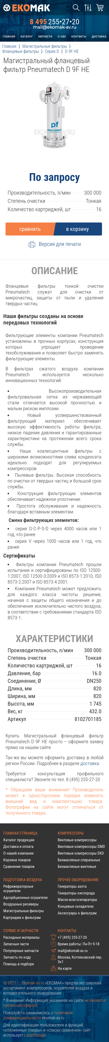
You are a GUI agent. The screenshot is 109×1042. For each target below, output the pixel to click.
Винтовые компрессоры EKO (81, 853)
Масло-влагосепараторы (77, 899)
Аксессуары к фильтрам (77, 913)
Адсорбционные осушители (25, 897)
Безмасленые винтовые (77, 866)
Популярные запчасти (21, 950)
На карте (65, 968)
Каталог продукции (18, 840)
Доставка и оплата (18, 846)
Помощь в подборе (18, 964)
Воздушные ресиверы (21, 904)
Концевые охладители (75, 906)
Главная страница (20, 833)
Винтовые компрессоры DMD (81, 846)
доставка (99, 36)
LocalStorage (35, 1035)
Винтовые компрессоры (77, 840)
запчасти (45, 36)
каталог (26, 36)
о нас (62, 36)
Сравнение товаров (18, 866)
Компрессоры (71, 833)
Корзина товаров (17, 860)
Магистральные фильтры (23, 911)
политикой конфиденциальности (38, 1015)
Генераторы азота (72, 886)
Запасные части (16, 944)
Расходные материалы (21, 937)
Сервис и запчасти (20, 930)
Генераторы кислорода (76, 893)
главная (9, 36)
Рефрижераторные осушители (18, 888)
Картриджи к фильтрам (22, 917)
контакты (78, 36)
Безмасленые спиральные (79, 860)
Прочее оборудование (78, 880)
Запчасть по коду (17, 957)
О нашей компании (18, 853)
